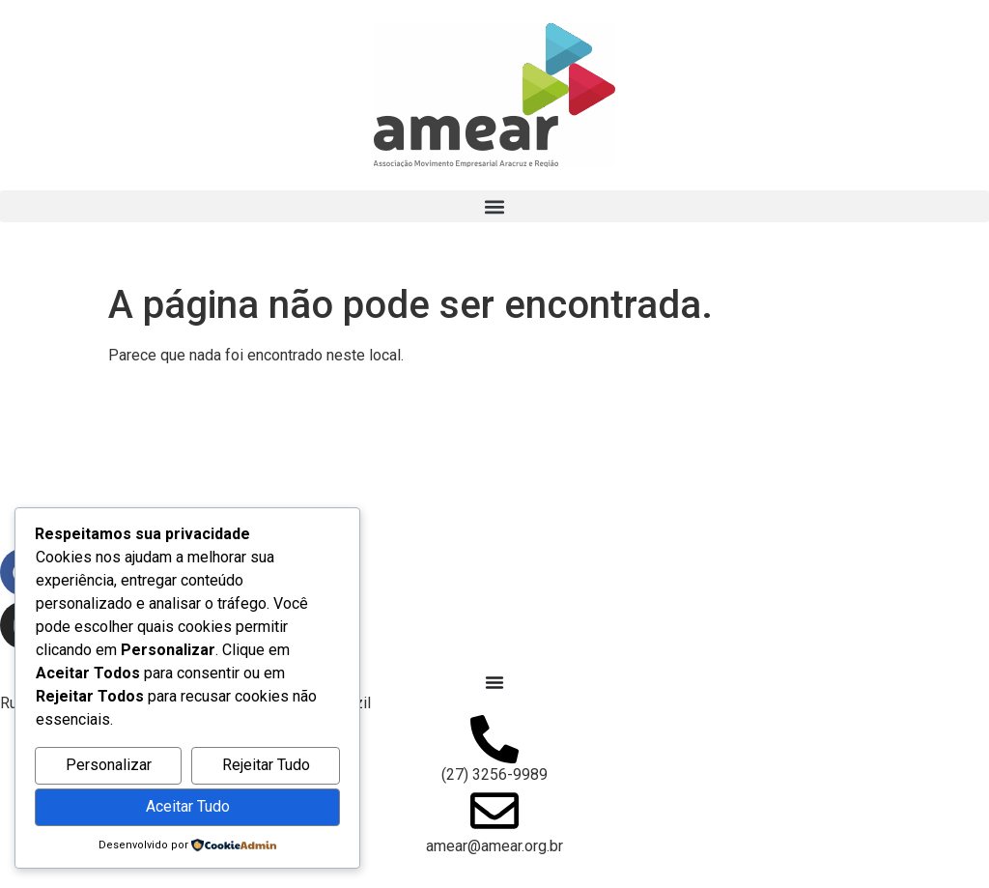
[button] (494, 206)
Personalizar (109, 765)
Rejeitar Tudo (266, 765)
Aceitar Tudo (188, 806)
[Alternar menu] (494, 682)
